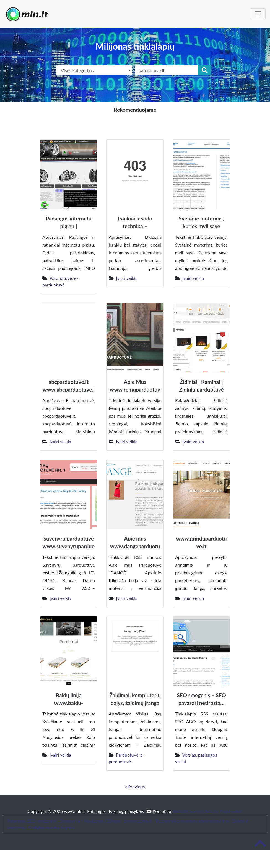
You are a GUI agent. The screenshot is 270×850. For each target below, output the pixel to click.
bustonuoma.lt (138, 820)
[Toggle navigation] (258, 13)
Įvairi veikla (126, 278)
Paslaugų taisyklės (127, 811)
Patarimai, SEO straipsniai (31, 820)
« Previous (135, 786)
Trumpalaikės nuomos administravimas (192, 820)
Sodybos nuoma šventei (52, 827)
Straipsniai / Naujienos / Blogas (90, 820)
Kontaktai (159, 811)
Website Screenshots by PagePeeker (207, 811)
